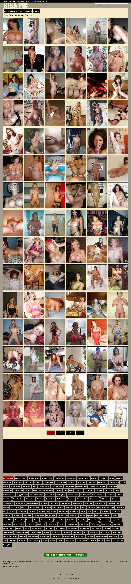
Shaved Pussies (35, 532)
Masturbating (63, 511)
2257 (59, 578)
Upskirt (45, 541)
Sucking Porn (44, 536)
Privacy (65, 578)
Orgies (115, 515)
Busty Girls (26, 486)
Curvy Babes (89, 490)
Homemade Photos (10, 11)
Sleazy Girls (67, 532)
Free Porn (40, 499)
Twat (5, 541)
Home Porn (88, 503)
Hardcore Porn (65, 503)
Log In (47, 1)
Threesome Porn (101, 536)
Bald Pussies (18, 482)
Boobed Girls (114, 482)
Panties (28, 520)
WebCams (28, 11)
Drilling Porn (61, 495)
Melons (83, 511)
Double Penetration (36, 495)
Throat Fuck (113, 536)
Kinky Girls (101, 507)
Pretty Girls (7, 524)
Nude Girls (73, 515)
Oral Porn (98, 515)
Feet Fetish (7, 499)
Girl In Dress (105, 499)
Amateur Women (83, 478)
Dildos (116, 490)
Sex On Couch (84, 528)
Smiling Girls (94, 532)
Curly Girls (78, 490)
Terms (53, 578)
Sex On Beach (72, 528)
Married (53, 511)
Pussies (61, 524)
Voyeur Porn (70, 541)
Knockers (110, 507)
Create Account (37, 1)
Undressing (22, 541)
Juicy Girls (91, 507)
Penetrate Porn (59, 520)
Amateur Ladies (34, 478)
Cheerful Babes (81, 486)
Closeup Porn (112, 486)
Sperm (5, 536)
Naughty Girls (51, 515)
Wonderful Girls (117, 541)
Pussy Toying (83, 524)
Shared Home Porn (21, 532)
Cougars (28, 490)
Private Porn (31, 524)
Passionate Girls (46, 520)
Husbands (47, 507)
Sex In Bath (49, 528)
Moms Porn (106, 511)
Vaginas (60, 541)
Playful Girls (82, 520)
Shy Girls (46, 532)
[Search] (111, 5)
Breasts (6, 486)
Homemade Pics (100, 503)
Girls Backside (8, 503)
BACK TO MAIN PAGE (11, 567)
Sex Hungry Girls (37, 528)
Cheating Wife (69, 486)
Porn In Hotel (104, 520)
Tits (121, 536)
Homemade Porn (113, 503)
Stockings (13, 536)
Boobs (123, 482)
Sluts (85, 532)
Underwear (12, 541)
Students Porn (33, 536)
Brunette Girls (15, 486)
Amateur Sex (71, 478)
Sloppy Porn (77, 532)
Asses (112, 478)
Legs (5, 511)
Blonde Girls (91, 482)
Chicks (91, 486)
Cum (65, 490)
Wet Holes (92, 541)
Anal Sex (94, 478)
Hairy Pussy (54, 503)
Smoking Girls (105, 532)
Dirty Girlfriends (8, 495)
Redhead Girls (106, 524)
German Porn (94, 499)
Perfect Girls (71, 520)
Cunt (71, 490)
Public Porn (41, 524)
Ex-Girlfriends (85, 495)
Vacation (53, 541)
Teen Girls (89, 536)
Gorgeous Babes (32, 503)
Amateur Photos (47, 478)
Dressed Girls (50, 495)
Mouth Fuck (7, 515)
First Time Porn (18, 499)
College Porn (18, 490)
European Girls (73, 495)
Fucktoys (71, 499)
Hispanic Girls (77, 503)
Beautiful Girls (48, 482)
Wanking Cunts (82, 541)
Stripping (22, 536)
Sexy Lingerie (8, 532)
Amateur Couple (20, 478)
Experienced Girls (98, 495)
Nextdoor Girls (63, 515)
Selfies (27, 528)
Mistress (96, 511)
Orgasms (107, 515)
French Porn (50, 499)
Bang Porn (28, 482)
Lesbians (12, 511)
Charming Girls (57, 486)
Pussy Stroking (72, 524)
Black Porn (81, 482)
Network (36, 11)
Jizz (78, 507)
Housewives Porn (35, 507)
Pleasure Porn (93, 520)
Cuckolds (58, 490)
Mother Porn (116, 511)
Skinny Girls (56, 532)
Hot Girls (24, 507)
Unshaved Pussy (34, 541)
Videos (21, 11)
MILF (89, 511)
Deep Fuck (108, 490)
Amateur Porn (59, 478)
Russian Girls (117, 524)
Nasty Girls (28, 515)
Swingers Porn (68, 536)
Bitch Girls (71, 482)
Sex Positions (96, 528)
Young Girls (7, 545)
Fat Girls (119, 495)
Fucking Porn (61, 499)
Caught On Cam (44, 486)
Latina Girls (120, 507)
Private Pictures (18, 524)
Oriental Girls (7, 520)
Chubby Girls (100, 486)
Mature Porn (74, 511)
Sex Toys (107, 528)
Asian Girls (103, 478)
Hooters (6, 507)
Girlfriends (115, 499)
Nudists (82, 515)
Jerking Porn (70, 507)
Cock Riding (7, 490)
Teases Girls (80, 536)
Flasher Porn (30, 499)
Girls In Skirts (20, 503)
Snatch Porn (117, 532)
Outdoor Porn (19, 520)
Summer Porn (56, 536)
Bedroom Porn (61, 482)
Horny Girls (15, 507)
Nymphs (90, 515)
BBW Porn (37, 482)
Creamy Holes (48, 490)
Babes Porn (7, 482)
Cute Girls (99, 490)
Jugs (83, 507)
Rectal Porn (95, 524)
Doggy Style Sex (22, 495)
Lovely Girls (33, 511)
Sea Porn (19, 528)
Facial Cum (110, 495)
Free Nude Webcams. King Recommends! (65, 555)
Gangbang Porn (82, 499)
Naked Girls (18, 515)
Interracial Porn (58, 507)
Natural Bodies (39, 515)
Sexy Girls (115, 528)
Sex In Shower (60, 528)
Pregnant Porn (116, 520)
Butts (34, 486)
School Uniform (8, 528)
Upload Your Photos (62, 575)
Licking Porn (22, 511)
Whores (101, 541)
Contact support (75, 578)
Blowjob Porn (102, 482)
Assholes (119, 478)
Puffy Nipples (52, 524)
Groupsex (44, 503)
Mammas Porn (44, 511)
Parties (36, 520)
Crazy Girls (37, 490)
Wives (108, 541)
